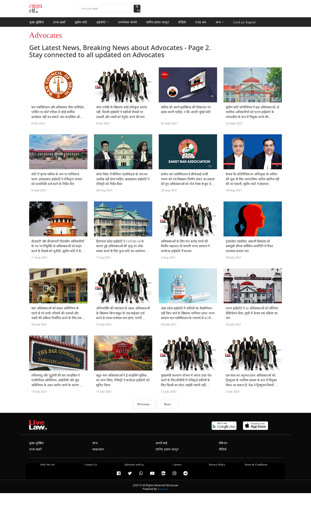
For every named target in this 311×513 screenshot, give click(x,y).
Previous (144, 404)
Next (167, 404)
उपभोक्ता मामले (127, 22)
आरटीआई (161, 443)
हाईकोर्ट (103, 22)
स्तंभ (95, 443)
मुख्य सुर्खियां (36, 22)
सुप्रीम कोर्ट (81, 22)
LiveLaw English (244, 22)
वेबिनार (223, 443)
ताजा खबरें (59, 22)
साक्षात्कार (98, 449)
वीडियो (182, 22)
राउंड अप (200, 22)
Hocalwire (163, 489)
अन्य (220, 22)
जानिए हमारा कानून (157, 22)
